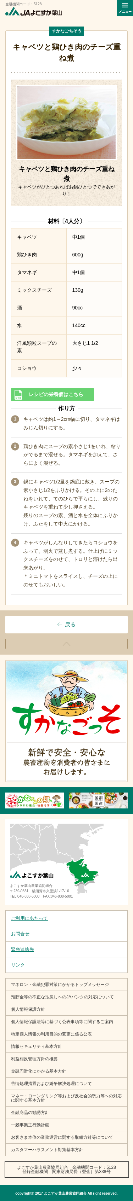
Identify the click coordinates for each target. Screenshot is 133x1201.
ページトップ (127, 641)
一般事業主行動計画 (30, 1124)
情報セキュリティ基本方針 (36, 1046)
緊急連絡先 (22, 949)
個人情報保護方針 (28, 1009)
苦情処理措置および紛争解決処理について (51, 1083)
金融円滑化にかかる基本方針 (38, 1071)
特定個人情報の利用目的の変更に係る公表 (51, 1034)
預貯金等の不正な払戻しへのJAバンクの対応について (62, 996)
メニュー (125, 11)
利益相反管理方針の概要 (34, 1058)
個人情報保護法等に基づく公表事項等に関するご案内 (62, 1021)
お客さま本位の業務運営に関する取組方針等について (62, 1137)
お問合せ (20, 933)
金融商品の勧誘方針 (30, 1112)
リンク (18, 965)
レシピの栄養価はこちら (56, 394)
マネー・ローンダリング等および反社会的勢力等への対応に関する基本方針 (66, 1098)
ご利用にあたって (29, 918)
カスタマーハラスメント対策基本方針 (47, 1149)
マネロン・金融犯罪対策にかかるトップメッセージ (60, 984)
